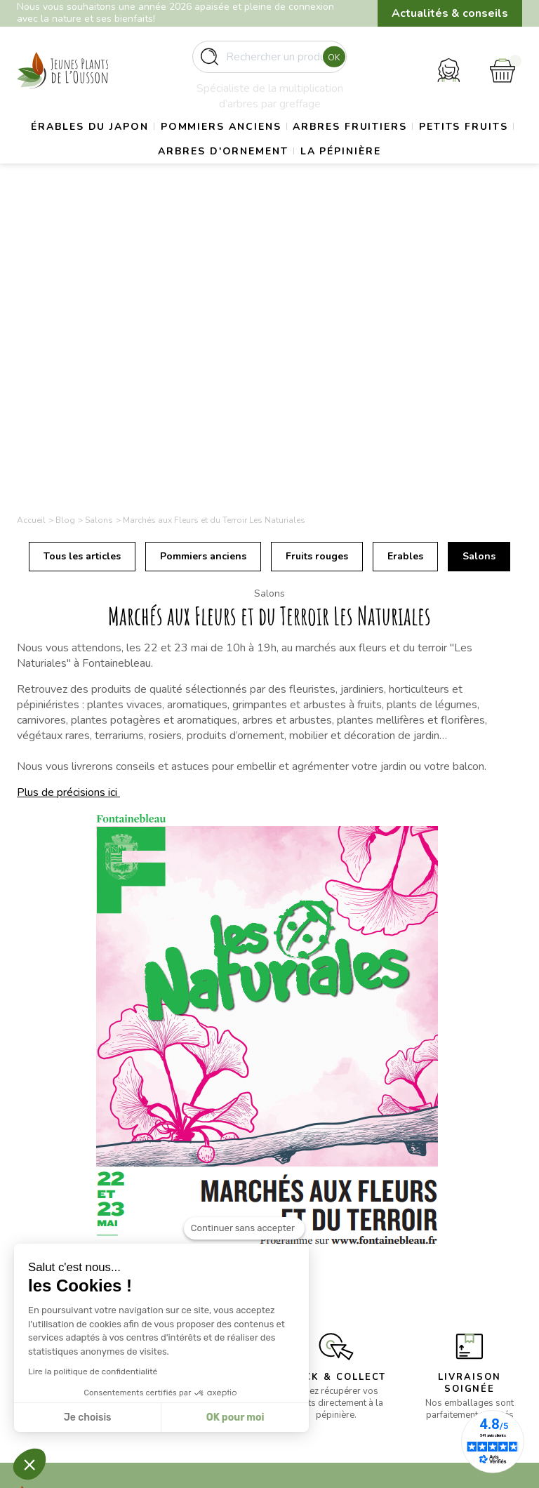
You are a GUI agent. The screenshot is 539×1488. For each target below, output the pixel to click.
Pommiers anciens (271, 146)
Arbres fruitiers (416, 146)
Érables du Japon (126, 146)
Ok (330, 62)
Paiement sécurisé (324, 1278)
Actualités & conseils (450, 13)
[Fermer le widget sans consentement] (244, 1228)
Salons (479, 248)
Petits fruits (137, 181)
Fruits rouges (317, 248)
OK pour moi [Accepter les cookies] (235, 1417)
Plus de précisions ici (68, 483)
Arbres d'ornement (273, 181)
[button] (29, 1464)
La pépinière (406, 181)
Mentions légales (322, 1244)
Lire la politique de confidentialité (92, 1371)
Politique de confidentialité (315, 1302)
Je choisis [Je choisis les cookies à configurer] (88, 1417)
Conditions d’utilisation (334, 1261)
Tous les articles (82, 248)
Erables (405, 248)
